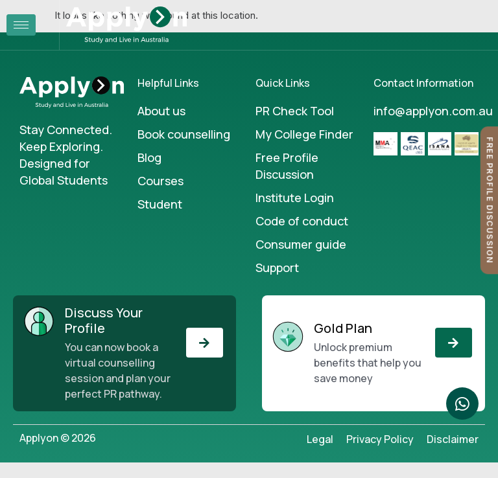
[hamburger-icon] (21, 25)
